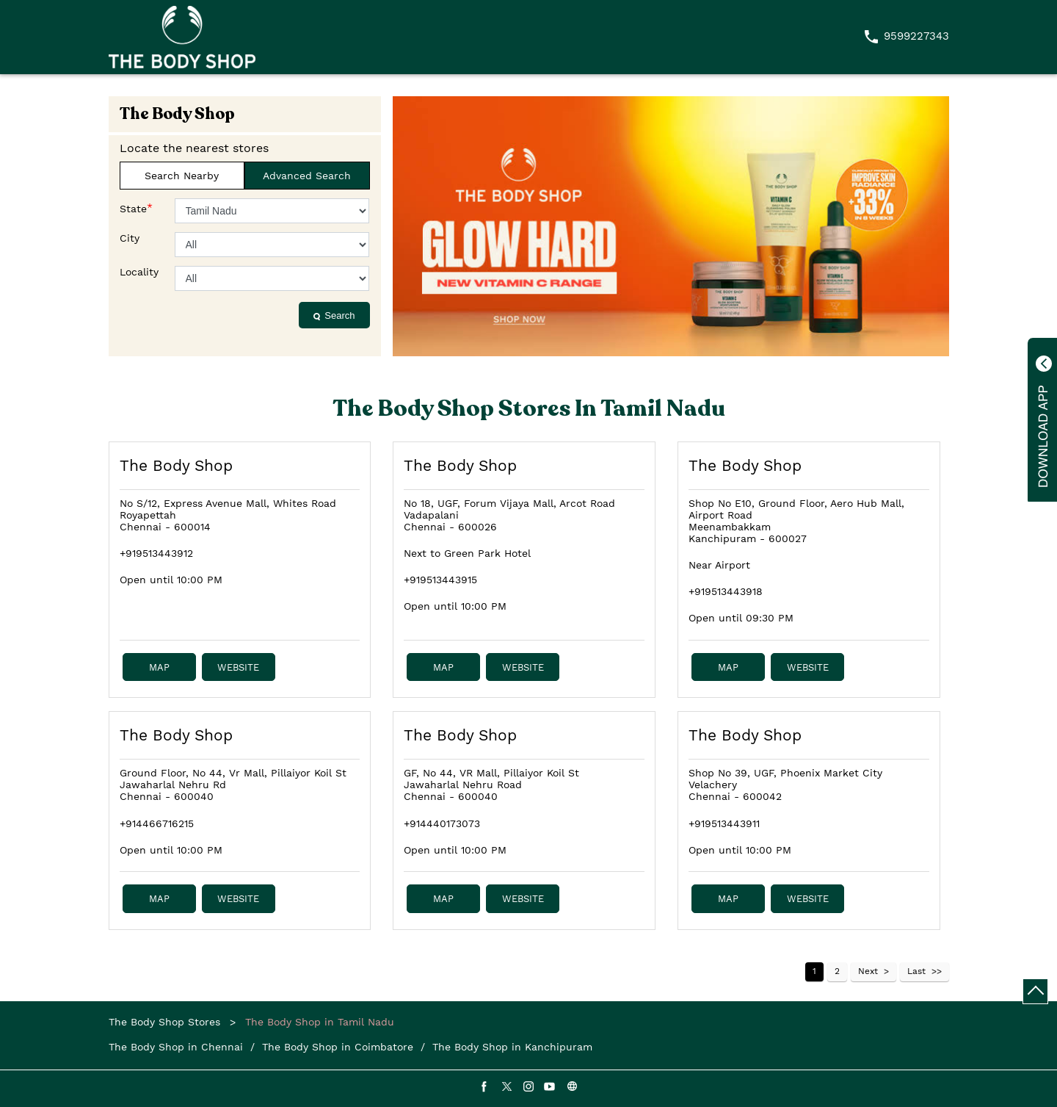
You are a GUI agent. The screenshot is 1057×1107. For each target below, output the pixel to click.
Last (916, 971)
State (136, 207)
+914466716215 (157, 823)
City (129, 238)
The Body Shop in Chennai (176, 1047)
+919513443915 (440, 579)
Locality (139, 272)
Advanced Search (307, 175)
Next (868, 971)
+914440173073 (442, 823)
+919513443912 (156, 553)
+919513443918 (726, 591)
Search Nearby (182, 175)
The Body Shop (176, 465)
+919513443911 (724, 823)
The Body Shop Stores (166, 1022)
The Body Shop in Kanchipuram (512, 1047)
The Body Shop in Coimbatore (337, 1047)
